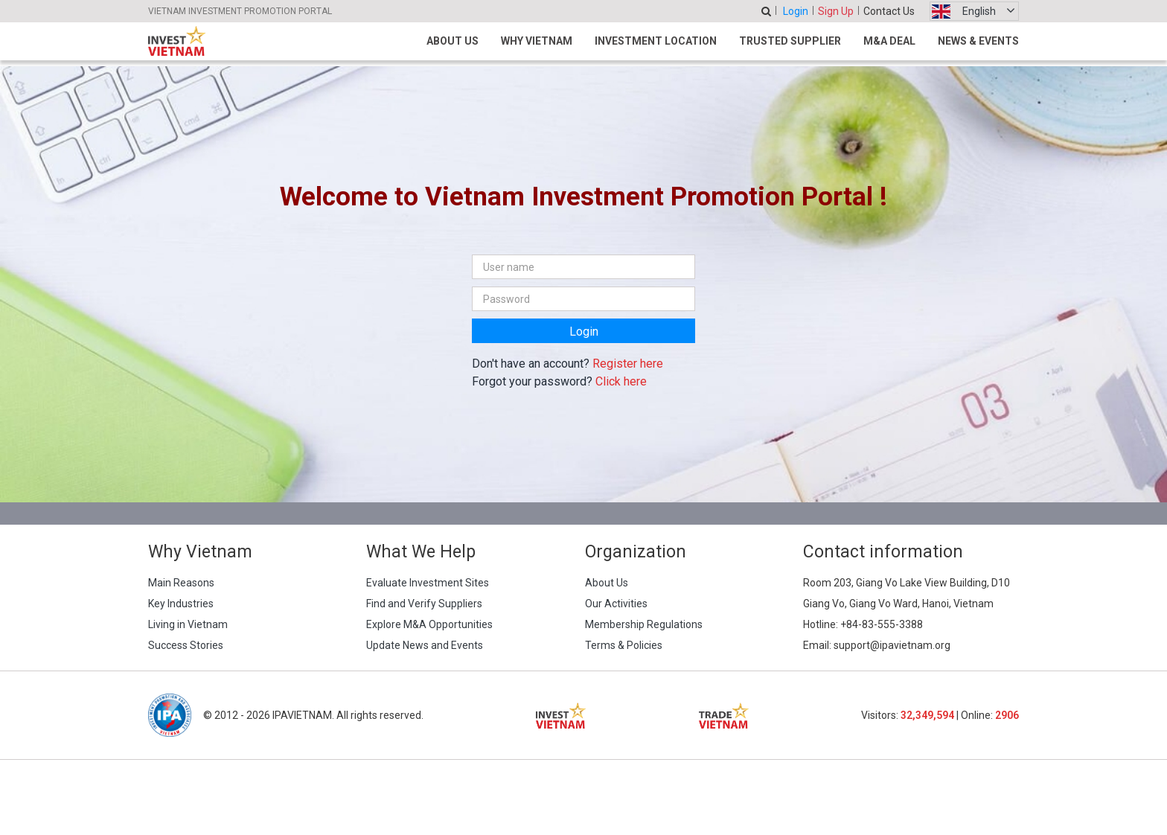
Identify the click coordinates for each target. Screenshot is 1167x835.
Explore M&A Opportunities (429, 624)
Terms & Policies (623, 645)
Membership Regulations (644, 624)
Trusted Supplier (790, 41)
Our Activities (616, 604)
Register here (627, 363)
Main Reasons (181, 583)
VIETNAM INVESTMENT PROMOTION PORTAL (240, 11)
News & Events (978, 41)
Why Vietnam (536, 41)
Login (795, 11)
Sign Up (836, 11)
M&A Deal (889, 41)
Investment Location (656, 41)
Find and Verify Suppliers (424, 604)
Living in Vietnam (188, 624)
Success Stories (185, 645)
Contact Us (889, 11)
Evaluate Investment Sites (427, 583)
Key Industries (181, 604)
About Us (452, 41)
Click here (621, 381)
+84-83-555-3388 (881, 624)
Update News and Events (424, 645)
